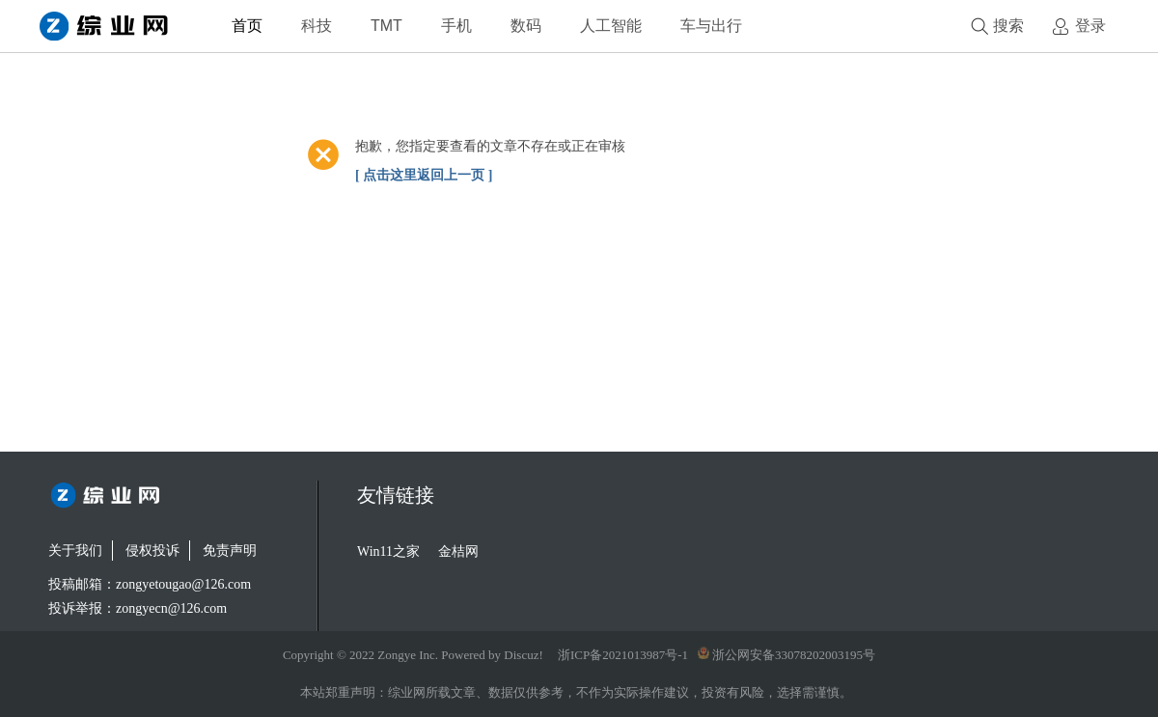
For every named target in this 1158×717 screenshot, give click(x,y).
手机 (456, 25)
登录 (1090, 25)
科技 (316, 25)
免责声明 (230, 550)
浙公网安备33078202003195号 (786, 655)
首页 (247, 25)
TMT (386, 25)
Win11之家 (388, 551)
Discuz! (523, 655)
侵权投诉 (152, 550)
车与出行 (711, 25)
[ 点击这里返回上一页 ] (423, 175)
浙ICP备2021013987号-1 (623, 655)
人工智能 (611, 25)
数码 (525, 25)
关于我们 (75, 550)
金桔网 (458, 551)
